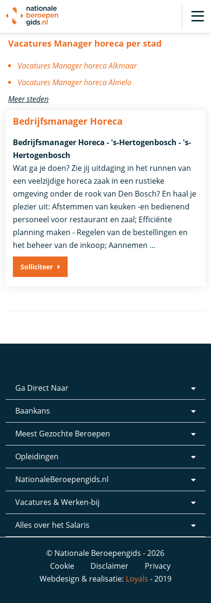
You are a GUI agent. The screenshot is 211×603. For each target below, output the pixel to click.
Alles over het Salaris (52, 525)
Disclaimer (109, 566)
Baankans (32, 410)
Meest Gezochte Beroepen (62, 433)
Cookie (62, 566)
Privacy (158, 566)
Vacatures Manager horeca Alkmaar (77, 65)
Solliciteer (36, 266)
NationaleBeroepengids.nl (62, 479)
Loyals (137, 578)
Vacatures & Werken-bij (57, 502)
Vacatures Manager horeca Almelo (74, 82)
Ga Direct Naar (42, 388)
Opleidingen (37, 456)
